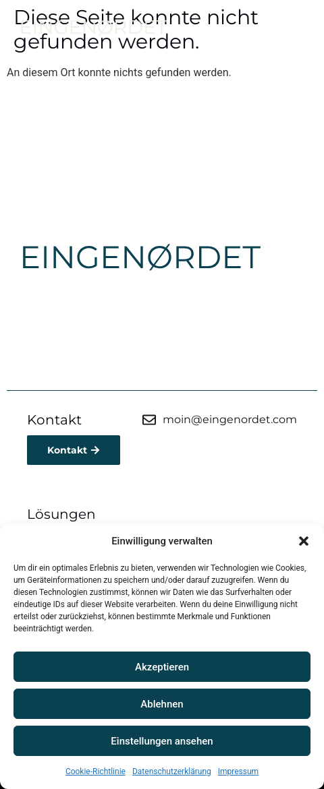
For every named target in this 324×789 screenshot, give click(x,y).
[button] (303, 541)
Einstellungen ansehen (162, 741)
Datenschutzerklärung (171, 771)
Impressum (238, 771)
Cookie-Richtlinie (95, 771)
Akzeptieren (162, 667)
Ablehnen (161, 704)
